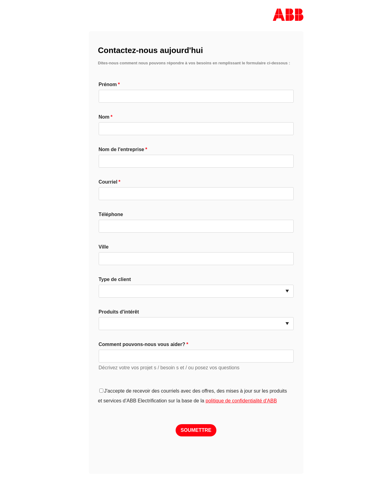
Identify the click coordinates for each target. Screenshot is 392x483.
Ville (104, 246)
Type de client (115, 279)
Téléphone (111, 214)
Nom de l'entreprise (121, 149)
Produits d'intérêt (119, 311)
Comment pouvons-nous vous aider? (142, 344)
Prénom (108, 84)
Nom (104, 117)
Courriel (108, 181)
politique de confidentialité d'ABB (241, 400)
